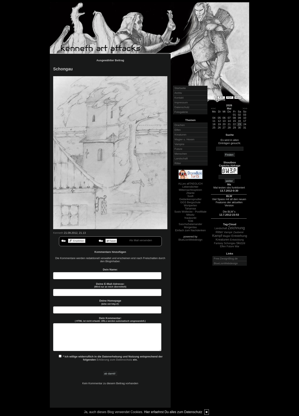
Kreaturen (180, 134)
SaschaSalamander (190, 224)
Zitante (190, 193)
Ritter (178, 163)
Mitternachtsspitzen (190, 189)
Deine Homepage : (110, 302)
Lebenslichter (190, 186)
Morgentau (190, 227)
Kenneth (58, 232)
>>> (245, 108)
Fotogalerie (181, 112)
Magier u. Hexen (184, 139)
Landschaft (181, 158)
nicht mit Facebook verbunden (63, 241)
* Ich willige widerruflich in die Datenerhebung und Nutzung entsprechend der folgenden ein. (111, 358)
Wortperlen (190, 205)
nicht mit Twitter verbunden (101, 241)
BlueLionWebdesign (190, 239)
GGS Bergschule (190, 202)
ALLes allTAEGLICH (190, 183)
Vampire (179, 144)
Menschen (181, 153)
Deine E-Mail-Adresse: (110, 285)
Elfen (178, 129)
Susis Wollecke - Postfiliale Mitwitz (190, 213)
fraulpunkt (190, 217)
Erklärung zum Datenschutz (114, 359)
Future (179, 148)
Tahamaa (190, 208)
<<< (213, 108)
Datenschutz (181, 107)
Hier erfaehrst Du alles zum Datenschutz (173, 412)
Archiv (178, 92)
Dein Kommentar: (110, 319)
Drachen (180, 125)
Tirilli (190, 221)
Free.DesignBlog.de (226, 258)
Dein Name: (110, 269)
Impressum (181, 102)
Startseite (180, 88)
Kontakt (179, 97)
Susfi (190, 196)
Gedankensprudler (190, 199)
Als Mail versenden (140, 240)
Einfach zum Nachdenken (190, 230)
